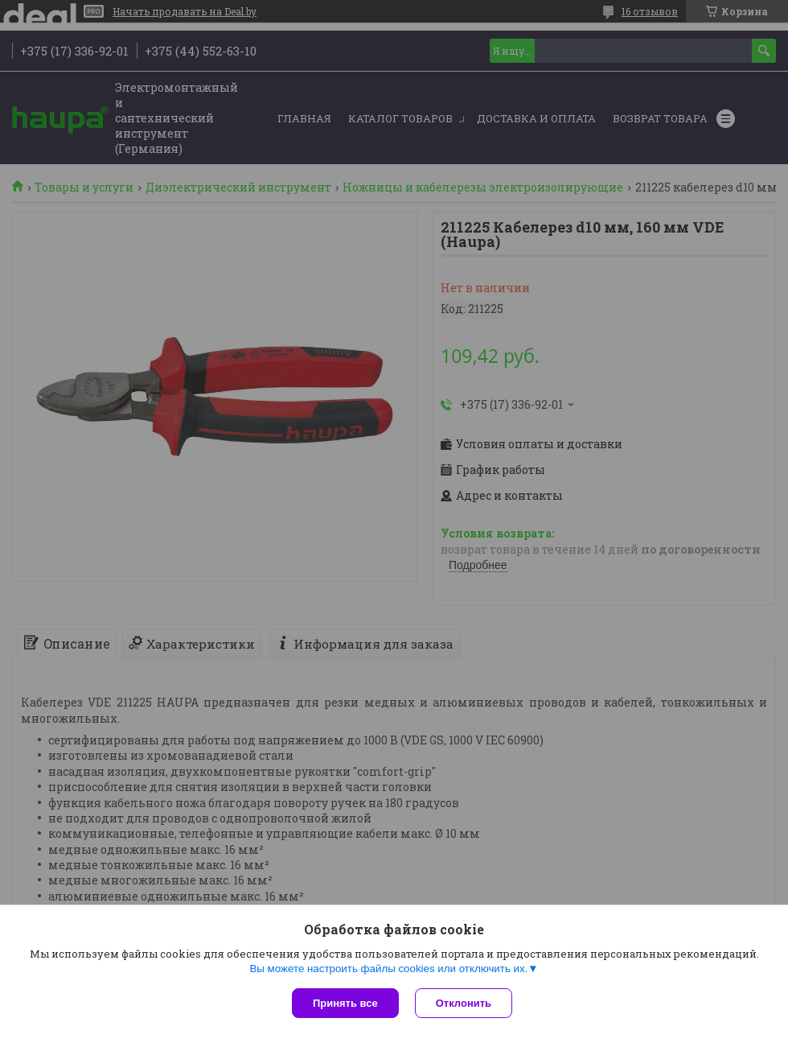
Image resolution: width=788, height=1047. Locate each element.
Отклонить (463, 1003)
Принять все (345, 1003)
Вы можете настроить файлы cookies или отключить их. (388, 968)
